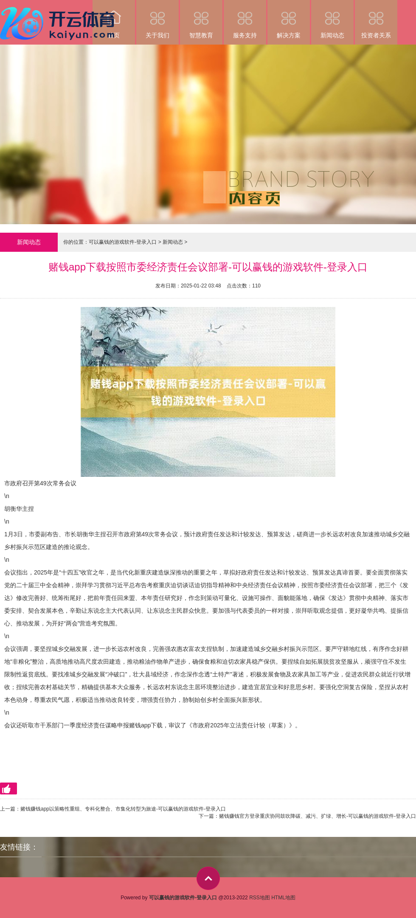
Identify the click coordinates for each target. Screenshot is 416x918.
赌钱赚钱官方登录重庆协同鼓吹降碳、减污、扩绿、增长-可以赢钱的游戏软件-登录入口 (317, 816)
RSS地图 (259, 898)
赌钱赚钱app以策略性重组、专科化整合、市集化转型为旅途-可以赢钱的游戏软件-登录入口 (123, 809)
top (208, 878)
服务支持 (245, 19)
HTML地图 (283, 898)
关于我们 (157, 19)
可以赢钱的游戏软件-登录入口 (123, 242)
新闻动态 (332, 19)
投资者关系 (376, 19)
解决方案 (288, 19)
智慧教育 (201, 19)
